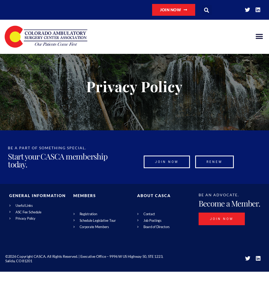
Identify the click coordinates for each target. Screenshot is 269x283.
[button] (207, 10)
